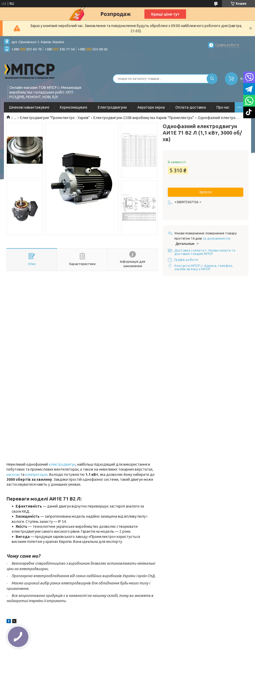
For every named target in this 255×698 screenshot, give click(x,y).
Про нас (223, 107)
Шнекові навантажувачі (29, 107)
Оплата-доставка (190, 107)
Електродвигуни (112, 107)
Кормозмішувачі (73, 107)
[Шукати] (212, 78)
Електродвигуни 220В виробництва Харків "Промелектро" (143, 118)
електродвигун (62, 464)
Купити (206, 192)
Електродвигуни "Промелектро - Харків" (55, 118)
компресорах (36, 474)
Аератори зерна (151, 107)
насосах (13, 474)
